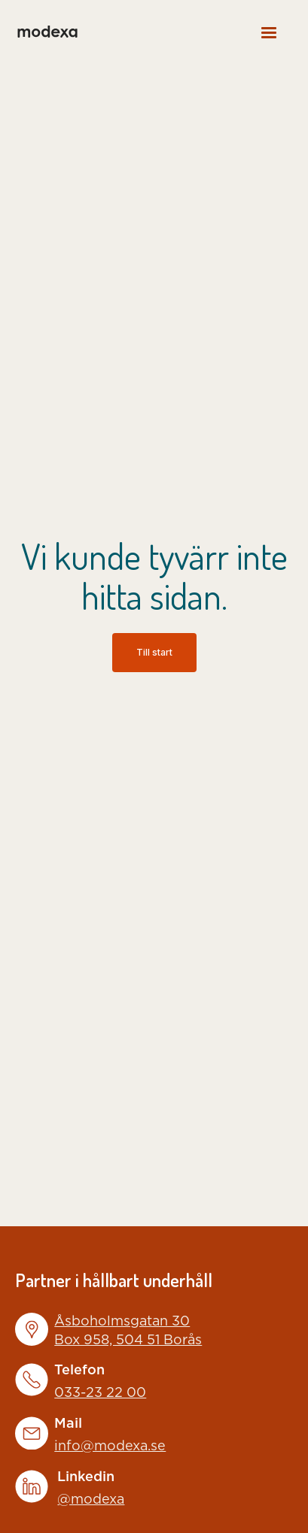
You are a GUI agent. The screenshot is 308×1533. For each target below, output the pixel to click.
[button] (269, 31)
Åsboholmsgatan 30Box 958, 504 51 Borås (128, 1331)
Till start (154, 652)
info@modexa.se (110, 1446)
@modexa (90, 1500)
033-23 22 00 (100, 1393)
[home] (46, 31)
